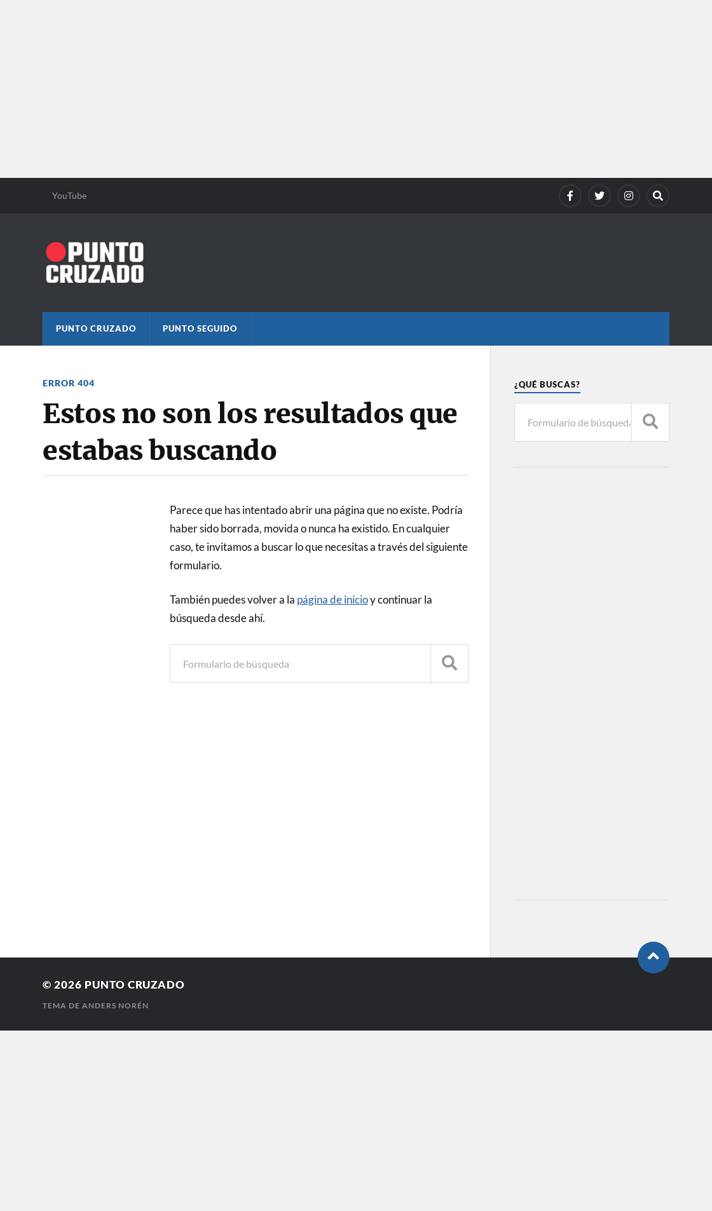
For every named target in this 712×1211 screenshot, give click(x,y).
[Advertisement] (356, 89)
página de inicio (332, 599)
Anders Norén (115, 1005)
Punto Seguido (200, 328)
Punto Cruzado (96, 328)
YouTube (69, 195)
